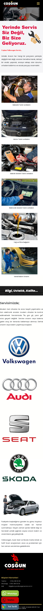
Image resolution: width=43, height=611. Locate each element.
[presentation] (20, 17)
